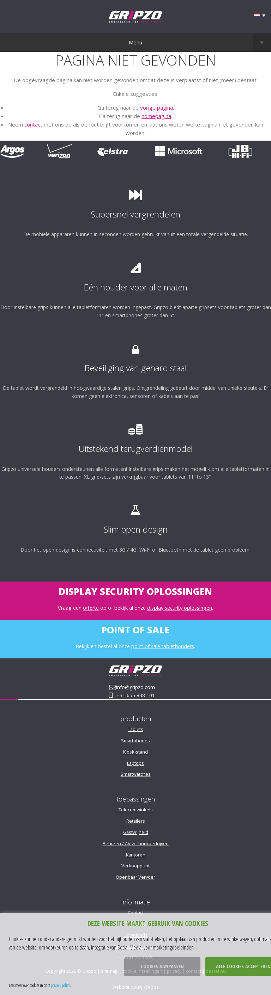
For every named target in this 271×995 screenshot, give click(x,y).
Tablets (135, 729)
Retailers (135, 821)
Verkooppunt (135, 865)
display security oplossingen (179, 607)
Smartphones (135, 740)
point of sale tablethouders (162, 646)
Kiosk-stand (135, 752)
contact (33, 124)
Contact (136, 912)
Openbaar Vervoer (135, 877)
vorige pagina (156, 107)
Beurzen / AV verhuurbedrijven (136, 843)
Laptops (135, 763)
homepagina (156, 115)
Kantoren (135, 855)
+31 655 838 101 (135, 695)
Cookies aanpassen (162, 966)
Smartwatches (136, 774)
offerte (91, 607)
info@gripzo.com (135, 687)
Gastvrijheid (135, 832)
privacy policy (60, 985)
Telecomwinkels (136, 809)
